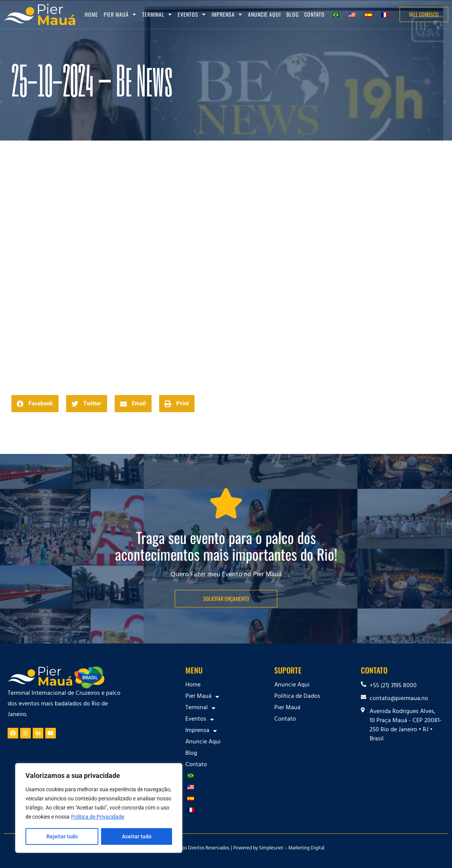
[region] (98, 808)
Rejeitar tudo (61, 836)
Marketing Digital (306, 848)
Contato (314, 14)
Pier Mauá (120, 14)
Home (91, 14)
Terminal (157, 14)
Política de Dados (297, 696)
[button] (34, 403)
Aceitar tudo (137, 836)
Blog (292, 14)
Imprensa (227, 14)
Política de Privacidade (97, 817)
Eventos (192, 14)
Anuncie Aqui (264, 14)
